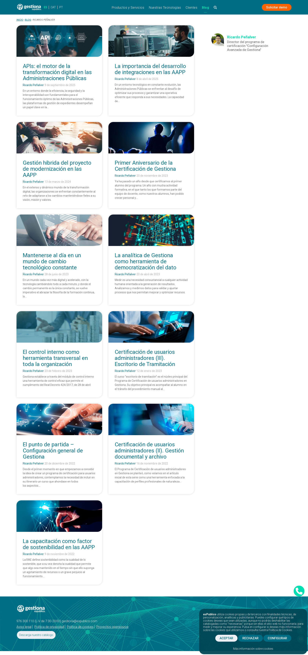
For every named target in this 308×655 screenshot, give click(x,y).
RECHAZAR (250, 638)
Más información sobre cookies (253, 648)
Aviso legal (23, 627)
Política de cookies (80, 627)
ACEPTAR (226, 638)
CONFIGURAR (277, 638)
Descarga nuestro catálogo (36, 635)
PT (61, 7)
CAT (53, 7)
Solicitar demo (276, 7)
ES (45, 7)
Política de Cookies (280, 630)
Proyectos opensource (112, 627)
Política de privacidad (49, 627)
